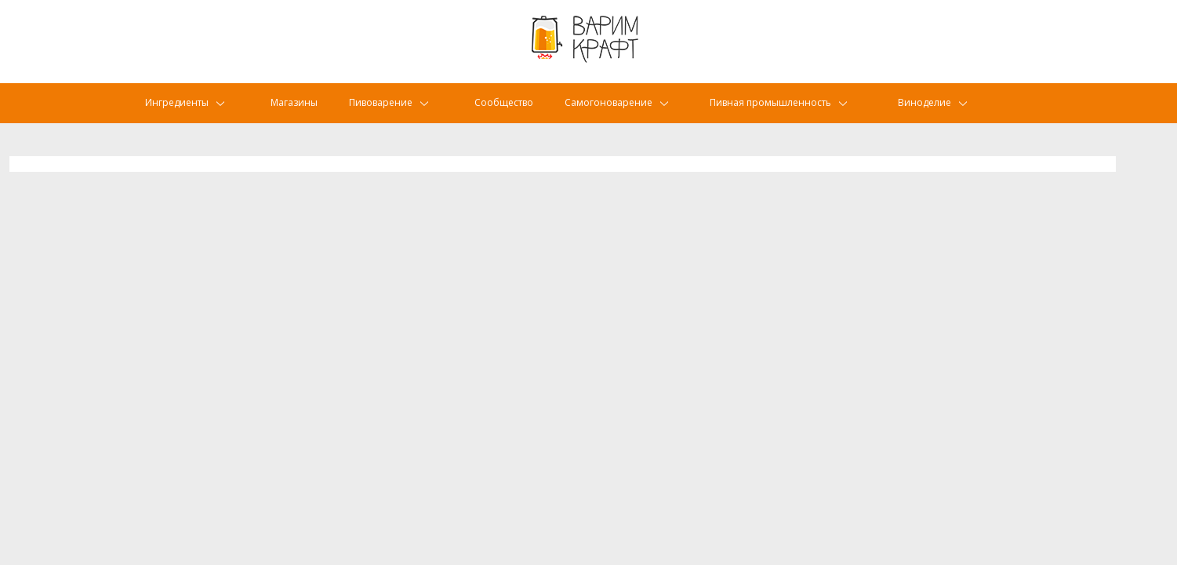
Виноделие (943, 113)
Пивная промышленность (794, 113)
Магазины (297, 113)
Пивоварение (391, 113)
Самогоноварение (629, 113)
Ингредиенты (180, 113)
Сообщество (515, 113)
